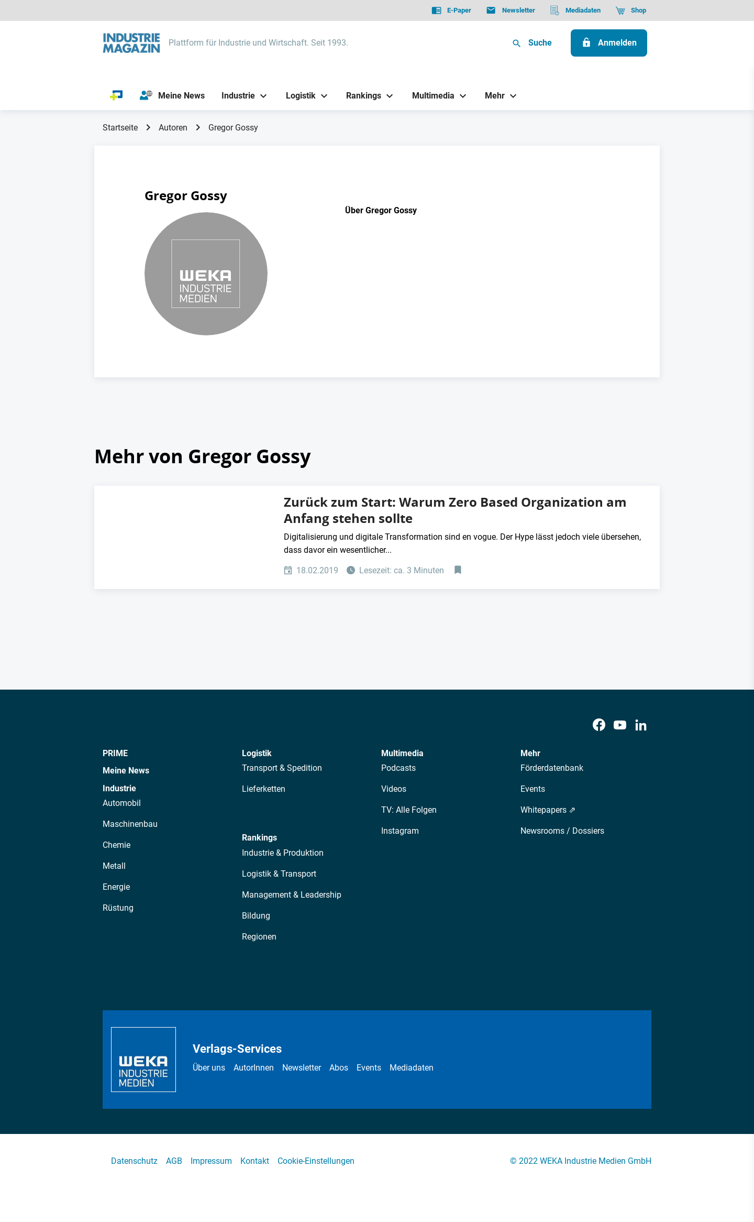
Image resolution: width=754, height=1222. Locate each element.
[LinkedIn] (641, 725)
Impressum (211, 1161)
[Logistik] (296, 96)
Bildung (256, 916)
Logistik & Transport (279, 874)
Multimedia (402, 753)
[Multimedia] (429, 96)
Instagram (400, 831)
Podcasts (398, 768)
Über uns (209, 1068)
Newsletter (301, 1068)
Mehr (530, 753)
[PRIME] (116, 96)
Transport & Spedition (282, 768)
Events (532, 789)
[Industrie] (234, 96)
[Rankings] (360, 96)
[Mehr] (491, 96)
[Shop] (630, 10)
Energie (116, 887)
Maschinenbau (130, 824)
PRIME (115, 753)
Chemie (116, 845)
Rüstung (118, 908)
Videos (393, 789)
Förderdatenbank (551, 768)
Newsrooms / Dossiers (562, 831)
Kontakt (254, 1161)
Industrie (119, 788)
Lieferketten (263, 789)
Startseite (120, 128)
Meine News (126, 771)
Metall (114, 866)
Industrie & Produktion (283, 853)
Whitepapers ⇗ (547, 810)
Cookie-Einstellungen (316, 1161)
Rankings (259, 838)
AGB (174, 1161)
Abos (338, 1068)
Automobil (122, 803)
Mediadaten (412, 1068)
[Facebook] (599, 725)
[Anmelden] (609, 43)
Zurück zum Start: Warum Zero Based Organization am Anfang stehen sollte (455, 510)
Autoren (173, 128)
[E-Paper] (451, 10)
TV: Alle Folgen (409, 810)
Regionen (259, 937)
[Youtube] (620, 725)
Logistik (257, 753)
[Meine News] (172, 96)
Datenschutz (134, 1161)
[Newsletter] (510, 10)
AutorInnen (254, 1068)
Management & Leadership (291, 895)
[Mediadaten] (575, 10)
